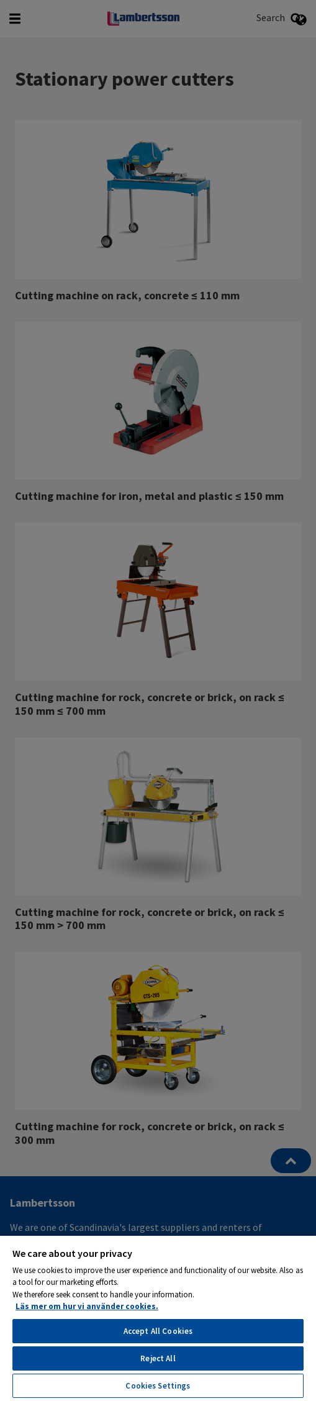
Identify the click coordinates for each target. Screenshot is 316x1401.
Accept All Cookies (158, 1331)
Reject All (157, 1358)
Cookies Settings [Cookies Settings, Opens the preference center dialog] (157, 1386)
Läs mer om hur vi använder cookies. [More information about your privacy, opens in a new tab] (87, 1306)
